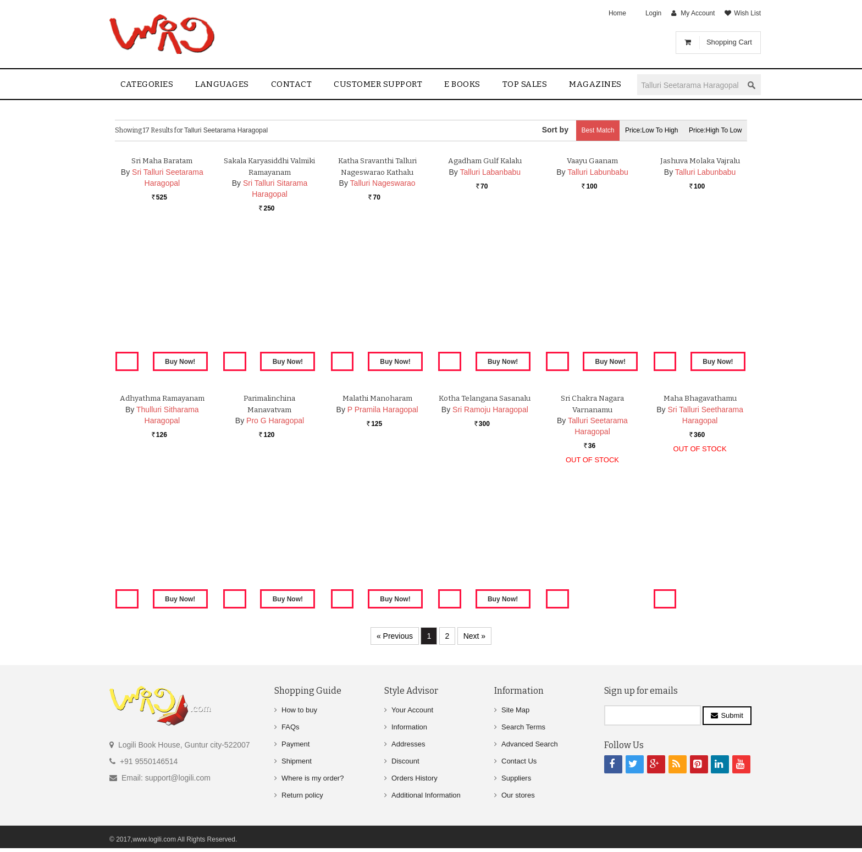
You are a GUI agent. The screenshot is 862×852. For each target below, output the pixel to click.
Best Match (582, 130)
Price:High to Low (712, 130)
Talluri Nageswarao (383, 311)
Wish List (747, 13)
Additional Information (426, 795)
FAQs (290, 727)
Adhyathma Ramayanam (162, 526)
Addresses (408, 744)
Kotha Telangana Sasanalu (485, 526)
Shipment (296, 761)
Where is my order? (312, 778)
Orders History (414, 778)
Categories (146, 84)
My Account (698, 13)
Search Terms (523, 727)
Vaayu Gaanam (592, 289)
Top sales (525, 84)
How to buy (299, 710)
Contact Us (519, 761)
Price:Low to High (643, 130)
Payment (295, 744)
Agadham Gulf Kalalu (484, 289)
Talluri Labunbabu (597, 300)
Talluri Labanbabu (490, 300)
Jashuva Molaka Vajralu (700, 289)
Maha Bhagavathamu (700, 526)
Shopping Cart (729, 42)
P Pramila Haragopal (382, 537)
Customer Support (378, 84)
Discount (405, 761)
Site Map (515, 710)
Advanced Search (529, 744)
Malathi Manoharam (377, 526)
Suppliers (516, 778)
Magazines (595, 84)
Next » (474, 636)
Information (409, 727)
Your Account (412, 710)
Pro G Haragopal (275, 549)
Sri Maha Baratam (162, 289)
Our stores (518, 795)
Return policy (302, 795)
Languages (222, 84)
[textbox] (690, 85)
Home (617, 13)
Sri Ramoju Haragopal (490, 537)
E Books (462, 84)
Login (653, 13)
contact (291, 84)
